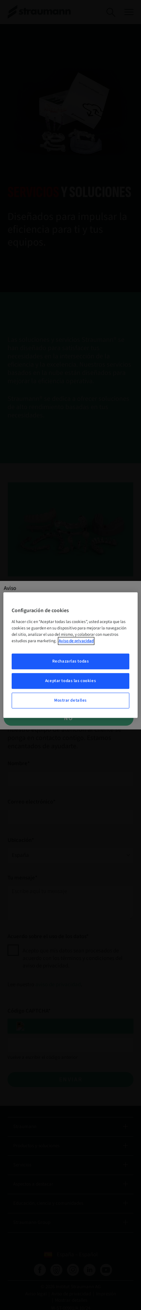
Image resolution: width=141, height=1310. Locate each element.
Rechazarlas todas (70, 661)
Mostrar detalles (70, 700)
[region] (70, 655)
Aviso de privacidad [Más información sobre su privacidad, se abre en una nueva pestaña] (76, 641)
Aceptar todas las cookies (70, 681)
